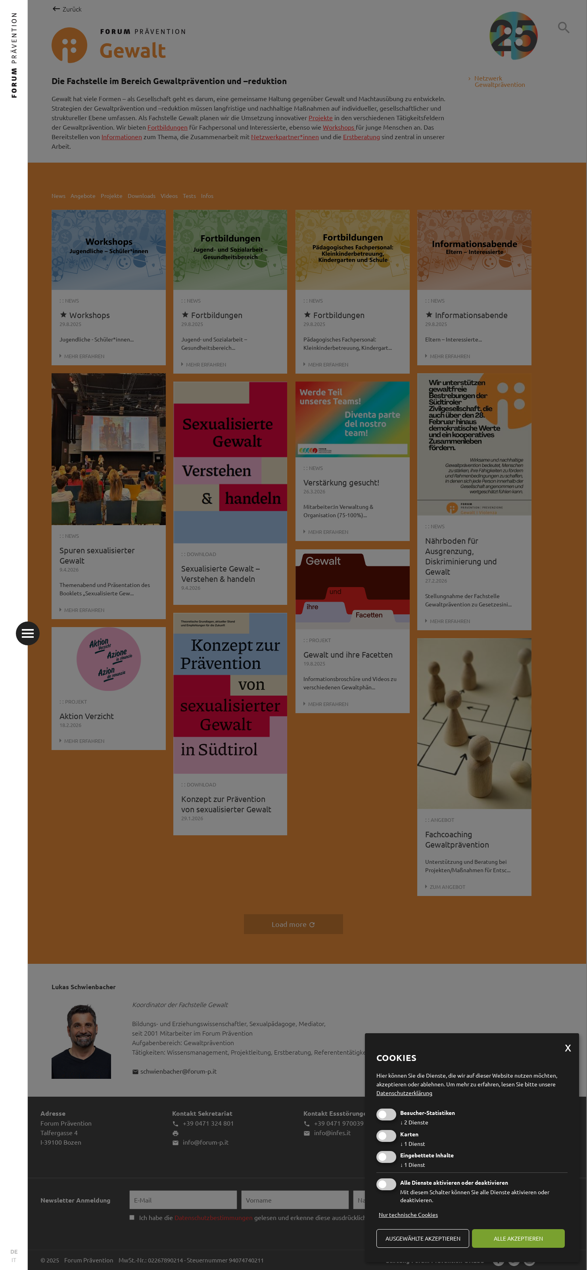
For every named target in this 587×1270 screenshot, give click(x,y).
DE (13, 1251)
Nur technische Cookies (408, 1214)
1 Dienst (412, 1143)
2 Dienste (414, 1122)
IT (14, 1259)
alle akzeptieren (518, 1238)
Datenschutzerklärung (404, 1092)
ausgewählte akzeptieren (423, 1238)
